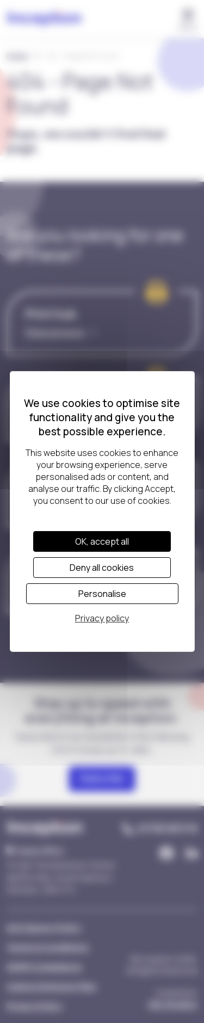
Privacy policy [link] (102, 618)
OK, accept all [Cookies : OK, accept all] (102, 541)
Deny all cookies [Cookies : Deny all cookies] (102, 568)
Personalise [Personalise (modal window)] (102, 594)
